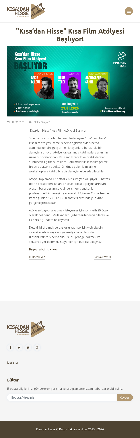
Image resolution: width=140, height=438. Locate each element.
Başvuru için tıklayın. (44, 249)
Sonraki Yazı (102, 257)
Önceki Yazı (37, 257)
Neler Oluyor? (42, 122)
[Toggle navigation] (129, 11)
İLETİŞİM (12, 362)
